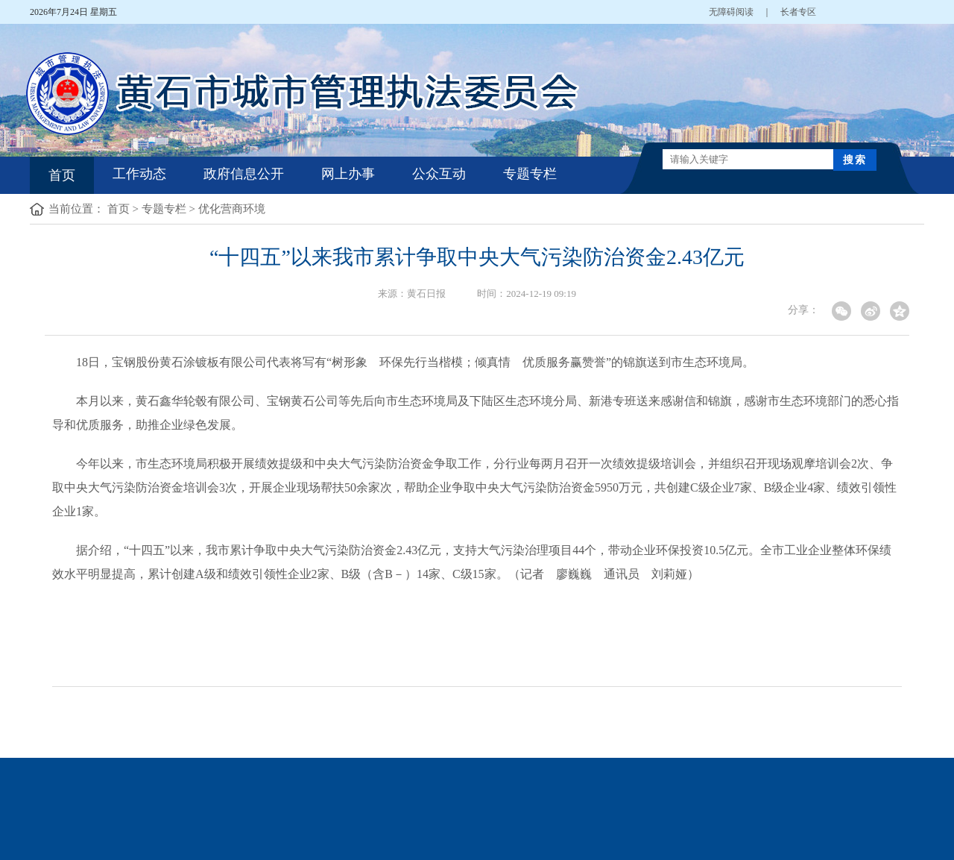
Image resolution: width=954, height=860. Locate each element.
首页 (61, 175)
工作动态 (139, 173)
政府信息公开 (243, 173)
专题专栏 (530, 173)
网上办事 (348, 173)
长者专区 (798, 12)
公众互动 (439, 173)
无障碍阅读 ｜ (744, 12)
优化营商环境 (231, 209)
